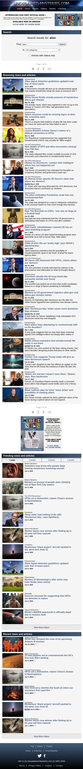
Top (32, 746)
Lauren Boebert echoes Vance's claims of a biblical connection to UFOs (47, 131)
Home (19, 9)
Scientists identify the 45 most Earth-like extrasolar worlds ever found (46, 277)
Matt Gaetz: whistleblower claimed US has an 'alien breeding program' (48, 228)
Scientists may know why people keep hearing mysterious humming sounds (45, 467)
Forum (35, 9)
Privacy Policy (35, 766)
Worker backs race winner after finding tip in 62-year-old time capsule (48, 532)
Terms (22, 766)
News (27, 9)
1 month (70, 460)
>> (49, 69)
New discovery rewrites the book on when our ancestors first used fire (49, 689)
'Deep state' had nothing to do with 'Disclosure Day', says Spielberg (43, 515)
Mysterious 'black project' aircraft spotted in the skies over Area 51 (48, 548)
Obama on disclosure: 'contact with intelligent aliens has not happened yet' (49, 164)
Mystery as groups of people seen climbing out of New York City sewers (47, 483)
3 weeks (51, 460)
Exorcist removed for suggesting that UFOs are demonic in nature (48, 597)
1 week (12, 460)
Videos (44, 9)
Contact (59, 766)
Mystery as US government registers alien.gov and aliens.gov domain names (51, 293)
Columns (62, 9)
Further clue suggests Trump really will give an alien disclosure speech (49, 358)
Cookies (48, 766)
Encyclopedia (52, 751)
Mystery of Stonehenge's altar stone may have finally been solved (46, 580)
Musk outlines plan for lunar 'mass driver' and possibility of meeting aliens (49, 391)
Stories (52, 9)
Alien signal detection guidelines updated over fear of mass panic (47, 564)
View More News (41, 627)
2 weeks (32, 460)
